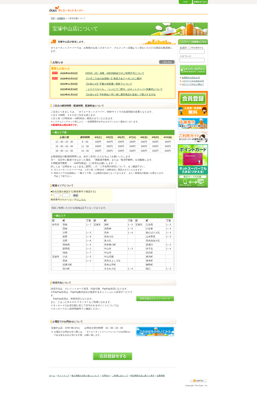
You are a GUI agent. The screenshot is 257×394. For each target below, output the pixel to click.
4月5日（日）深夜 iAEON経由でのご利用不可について (114, 73)
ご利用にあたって (120, 375)
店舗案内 (61, 18)
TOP (53, 18)
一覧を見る (167, 62)
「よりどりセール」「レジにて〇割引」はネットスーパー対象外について (124, 89)
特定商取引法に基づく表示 (142, 375)
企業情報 (161, 375)
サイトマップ (63, 375)
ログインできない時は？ (193, 84)
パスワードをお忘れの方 (193, 81)
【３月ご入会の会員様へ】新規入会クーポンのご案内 (113, 78)
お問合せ (106, 375)
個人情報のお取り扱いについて (85, 375)
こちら (82, 199)
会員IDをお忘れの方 (191, 77)
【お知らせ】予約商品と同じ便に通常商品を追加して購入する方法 (120, 94)
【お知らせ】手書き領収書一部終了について (108, 83)
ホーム (52, 375)
